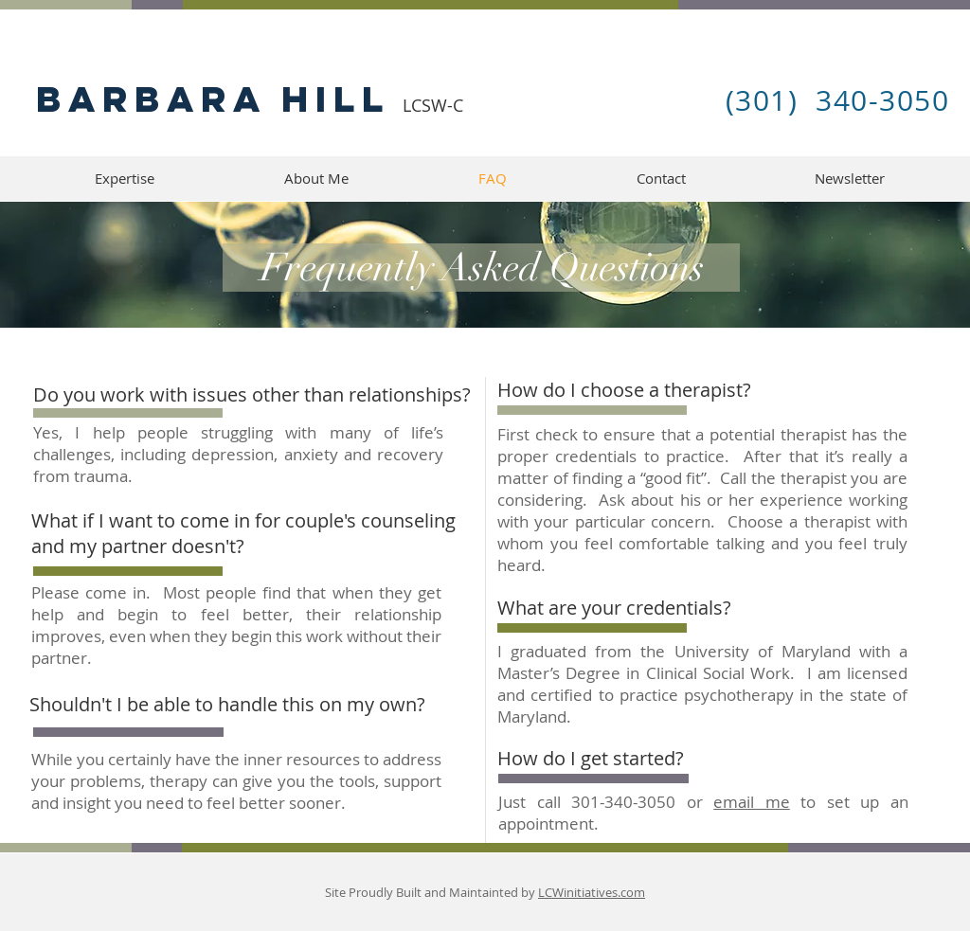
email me (751, 802)
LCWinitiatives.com (591, 892)
